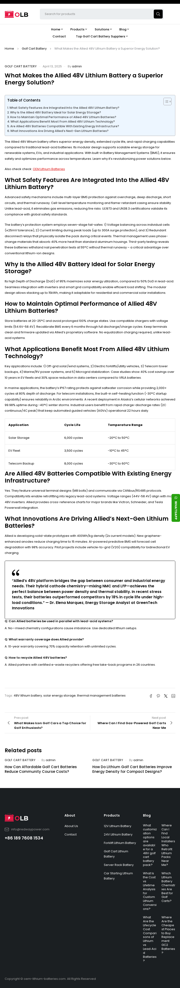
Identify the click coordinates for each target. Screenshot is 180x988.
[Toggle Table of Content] (165, 101)
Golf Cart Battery (34, 48)
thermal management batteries (101, 695)
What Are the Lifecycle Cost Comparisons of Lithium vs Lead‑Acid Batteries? (150, 939)
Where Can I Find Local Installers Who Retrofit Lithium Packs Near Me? (168, 845)
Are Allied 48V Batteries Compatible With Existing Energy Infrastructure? (64, 126)
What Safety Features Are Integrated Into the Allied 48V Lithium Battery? (64, 108)
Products (112, 815)
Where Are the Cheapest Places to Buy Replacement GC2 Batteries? (168, 935)
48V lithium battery (28, 695)
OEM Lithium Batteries (49, 169)
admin (77, 66)
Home (9, 48)
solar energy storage (59, 695)
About (69, 815)
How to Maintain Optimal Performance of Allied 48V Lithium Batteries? (63, 117)
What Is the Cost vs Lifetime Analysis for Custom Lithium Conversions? (150, 891)
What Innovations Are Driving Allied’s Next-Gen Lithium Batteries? (59, 131)
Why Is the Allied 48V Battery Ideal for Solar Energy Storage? (55, 112)
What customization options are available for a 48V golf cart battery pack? (150, 845)
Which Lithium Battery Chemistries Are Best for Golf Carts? (168, 887)
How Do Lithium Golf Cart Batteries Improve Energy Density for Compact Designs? (132, 769)
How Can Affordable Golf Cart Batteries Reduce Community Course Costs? (41, 769)
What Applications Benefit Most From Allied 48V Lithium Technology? (63, 122)
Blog (147, 815)
